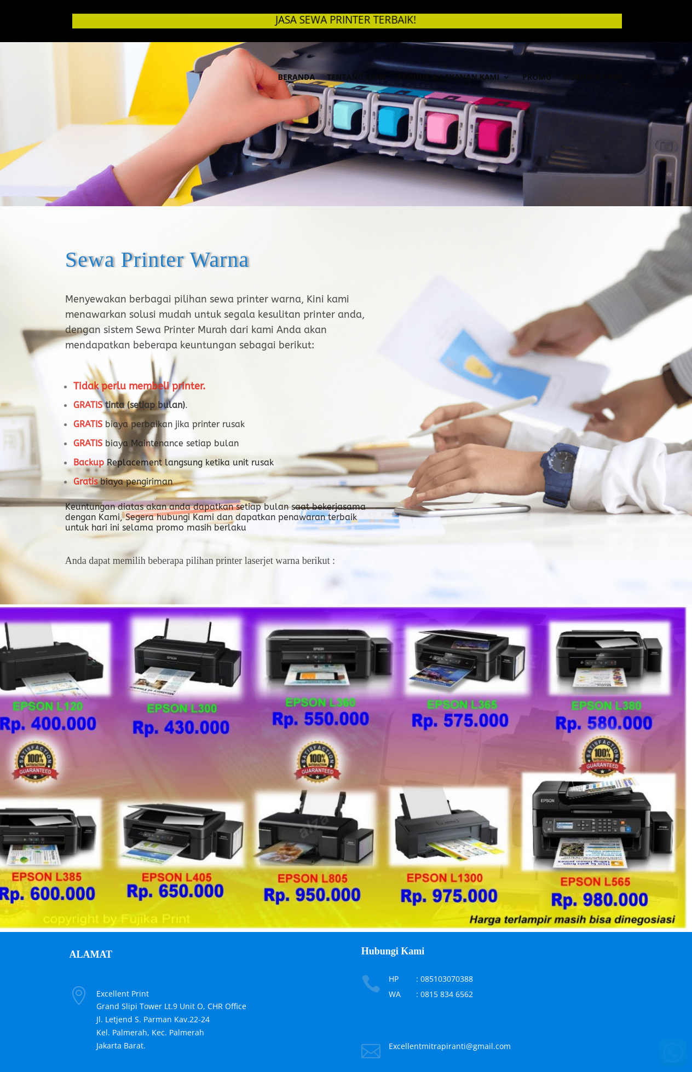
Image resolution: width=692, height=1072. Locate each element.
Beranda (296, 77)
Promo (537, 77)
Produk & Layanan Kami (448, 77)
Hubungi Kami (593, 77)
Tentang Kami (356, 77)
